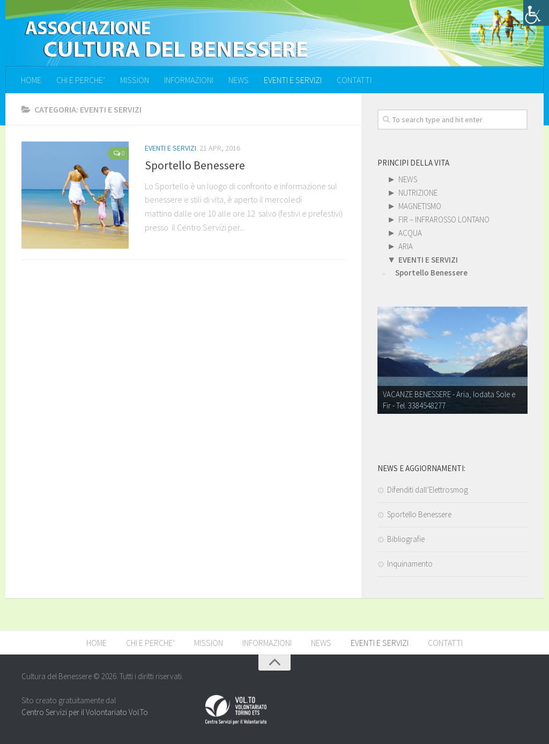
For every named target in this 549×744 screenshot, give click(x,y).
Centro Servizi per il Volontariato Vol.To (84, 712)
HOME (31, 80)
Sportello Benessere (195, 165)
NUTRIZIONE (417, 193)
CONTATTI (354, 80)
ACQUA (410, 233)
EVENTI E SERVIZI (293, 80)
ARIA (405, 246)
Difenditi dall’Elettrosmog (427, 490)
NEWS (238, 80)
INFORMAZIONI (188, 80)
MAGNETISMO (419, 206)
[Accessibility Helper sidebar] (536, 13)
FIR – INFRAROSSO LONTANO (443, 219)
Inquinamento (410, 564)
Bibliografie (406, 539)
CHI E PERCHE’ (80, 80)
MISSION (134, 80)
